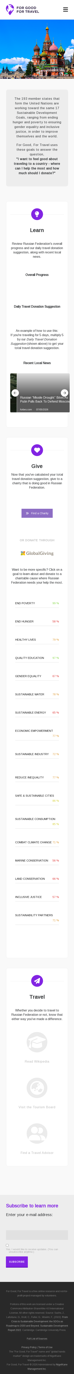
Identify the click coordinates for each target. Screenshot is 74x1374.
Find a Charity (37, 513)
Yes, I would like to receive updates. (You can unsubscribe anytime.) (32, 1250)
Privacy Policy (29, 1347)
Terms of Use (45, 1347)
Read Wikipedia (37, 1061)
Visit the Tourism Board (37, 1107)
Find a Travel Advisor (37, 1153)
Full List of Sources (37, 1338)
